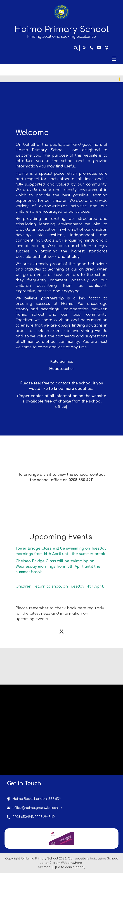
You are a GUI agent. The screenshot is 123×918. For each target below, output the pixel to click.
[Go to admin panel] (70, 912)
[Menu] (61, 58)
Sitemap (44, 912)
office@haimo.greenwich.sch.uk (37, 852)
